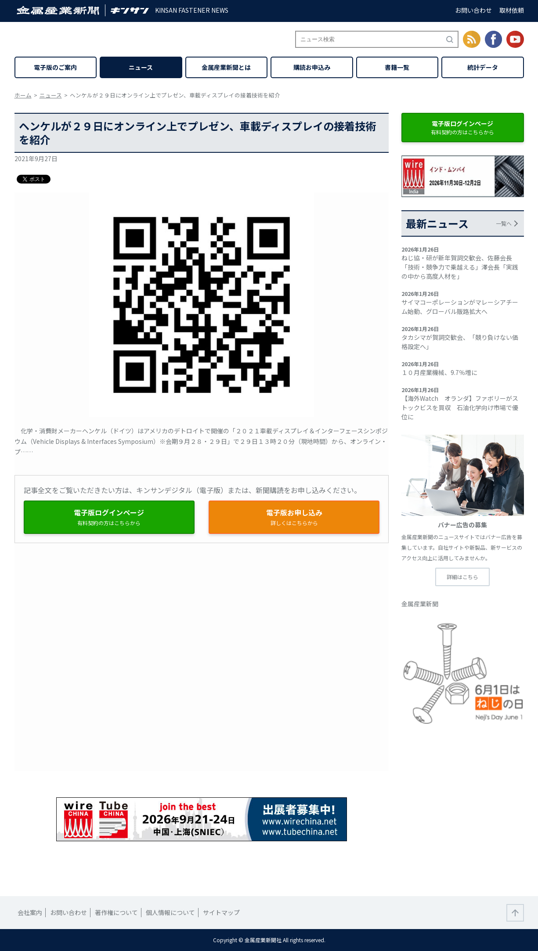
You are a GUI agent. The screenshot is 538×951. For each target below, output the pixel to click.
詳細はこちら (462, 576)
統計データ (482, 67)
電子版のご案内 (55, 67)
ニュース (141, 67)
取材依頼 (511, 10)
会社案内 (30, 912)
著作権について (116, 912)
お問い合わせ (473, 10)
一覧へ (504, 223)
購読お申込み (311, 67)
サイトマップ (221, 912)
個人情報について (170, 912)
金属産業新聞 (419, 603)
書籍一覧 (397, 67)
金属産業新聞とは (226, 67)
